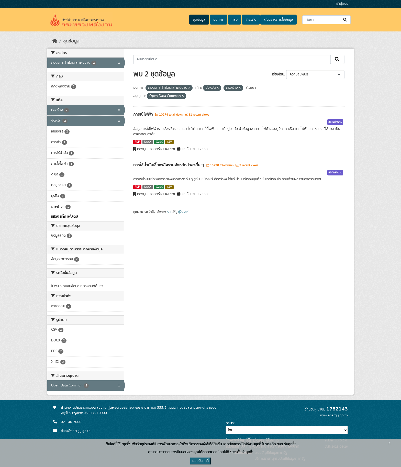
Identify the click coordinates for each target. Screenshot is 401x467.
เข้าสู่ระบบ (342, 4)
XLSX (159, 142)
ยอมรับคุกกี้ (200, 460)
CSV (169, 142)
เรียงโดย (278, 74)
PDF (137, 142)
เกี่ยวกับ (251, 19)
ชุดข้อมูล (199, 19)
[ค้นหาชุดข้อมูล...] (326, 19)
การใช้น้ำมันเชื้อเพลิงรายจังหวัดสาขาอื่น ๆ (169, 165)
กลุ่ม (234, 19)
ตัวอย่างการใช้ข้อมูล (278, 19)
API (169, 211)
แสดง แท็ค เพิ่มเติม (64, 216)
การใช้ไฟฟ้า (143, 114)
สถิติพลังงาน (335, 122)
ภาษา (230, 423)
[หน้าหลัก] (54, 41)
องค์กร (218, 19)
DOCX (147, 142)
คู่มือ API (183, 211)
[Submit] (345, 19)
